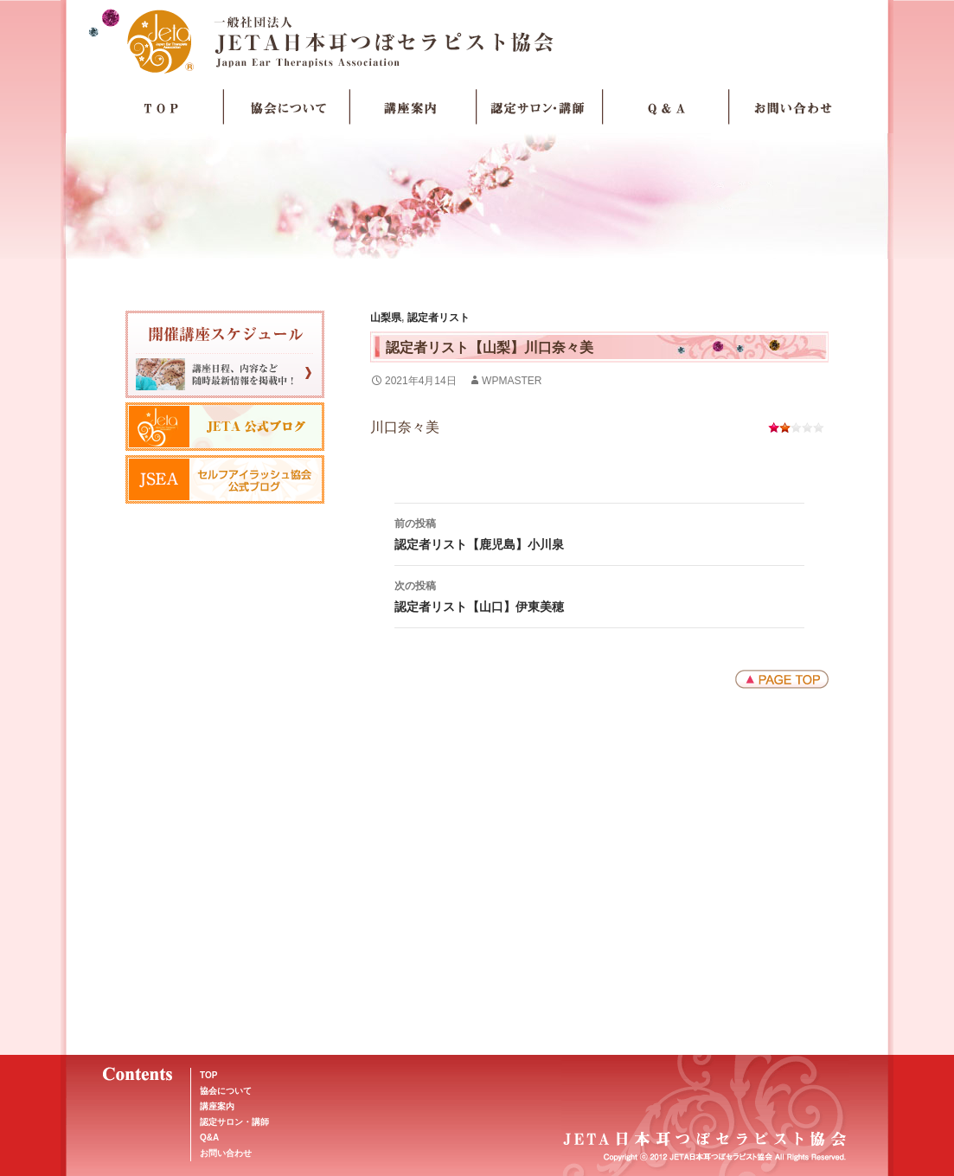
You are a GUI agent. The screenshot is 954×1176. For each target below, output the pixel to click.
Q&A (209, 1137)
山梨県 (385, 318)
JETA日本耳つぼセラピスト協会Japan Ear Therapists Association (477, 40)
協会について (287, 107)
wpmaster (511, 381)
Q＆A (666, 107)
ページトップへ (782, 679)
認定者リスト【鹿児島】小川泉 (599, 532)
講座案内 (413, 107)
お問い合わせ (792, 107)
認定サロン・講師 (540, 107)
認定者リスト (438, 318)
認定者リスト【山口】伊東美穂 (599, 594)
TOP (161, 107)
